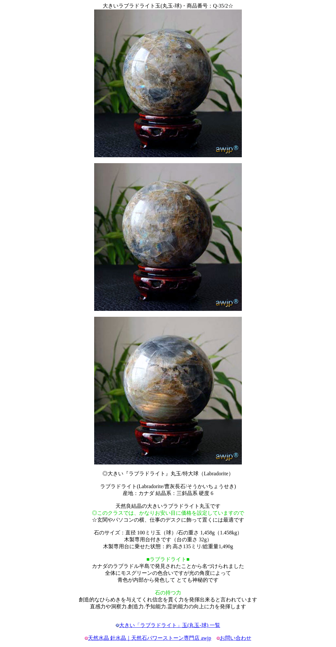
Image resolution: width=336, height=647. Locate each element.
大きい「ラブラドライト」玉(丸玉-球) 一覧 (169, 625)
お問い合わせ (235, 638)
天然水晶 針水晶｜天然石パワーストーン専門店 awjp (149, 638)
